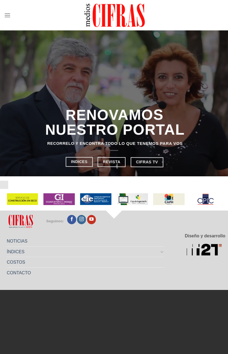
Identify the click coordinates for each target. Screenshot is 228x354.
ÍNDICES (16, 251)
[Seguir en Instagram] (81, 219)
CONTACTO (19, 272)
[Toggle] (162, 251)
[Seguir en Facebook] (71, 219)
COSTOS (16, 262)
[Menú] (7, 15)
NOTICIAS (17, 241)
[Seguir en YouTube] (91, 219)
